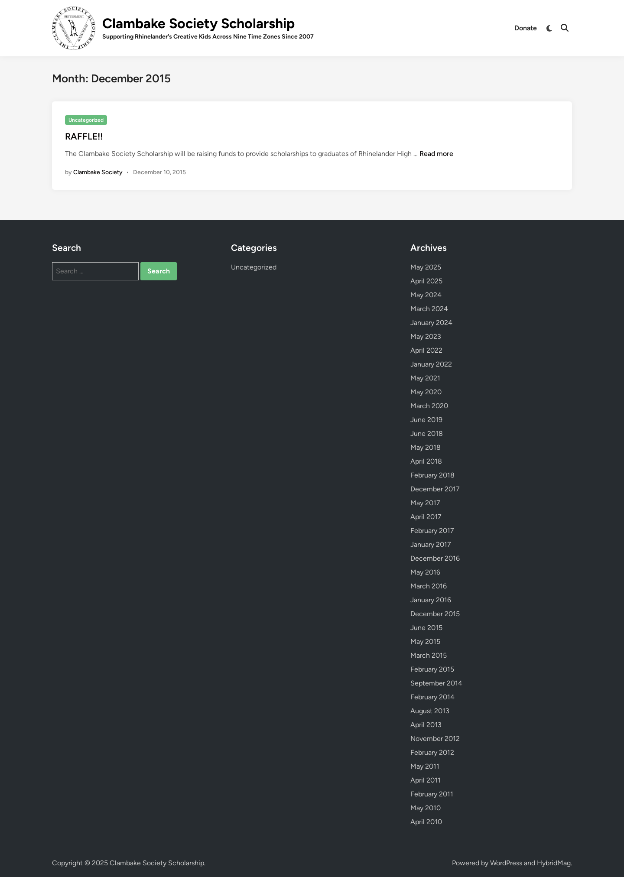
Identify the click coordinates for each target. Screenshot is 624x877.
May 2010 (425, 808)
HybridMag (554, 863)
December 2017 (435, 489)
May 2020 (426, 392)
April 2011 (425, 780)
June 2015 (426, 628)
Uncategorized (86, 120)
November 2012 (435, 738)
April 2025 (426, 281)
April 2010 (426, 822)
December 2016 (435, 558)
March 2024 (429, 309)
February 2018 (432, 475)
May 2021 (425, 378)
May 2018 (425, 447)
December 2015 (435, 614)
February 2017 (432, 530)
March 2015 (428, 655)
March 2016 (428, 586)
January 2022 (431, 364)
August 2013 (429, 711)
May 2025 (425, 267)
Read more (436, 153)
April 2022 (426, 350)
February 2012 (432, 752)
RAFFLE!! (84, 136)
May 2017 (425, 503)
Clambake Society (98, 172)
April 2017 (426, 517)
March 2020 (429, 406)
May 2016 (425, 572)
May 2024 (426, 295)
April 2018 (426, 461)
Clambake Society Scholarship (198, 23)
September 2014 (436, 683)
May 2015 (425, 641)
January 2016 (430, 600)
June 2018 (426, 433)
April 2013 (426, 725)
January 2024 (431, 322)
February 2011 (431, 794)
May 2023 (425, 336)
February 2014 (432, 697)
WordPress (506, 863)
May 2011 (424, 766)
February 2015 (432, 669)
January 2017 (430, 544)
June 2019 (426, 420)
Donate (525, 28)
